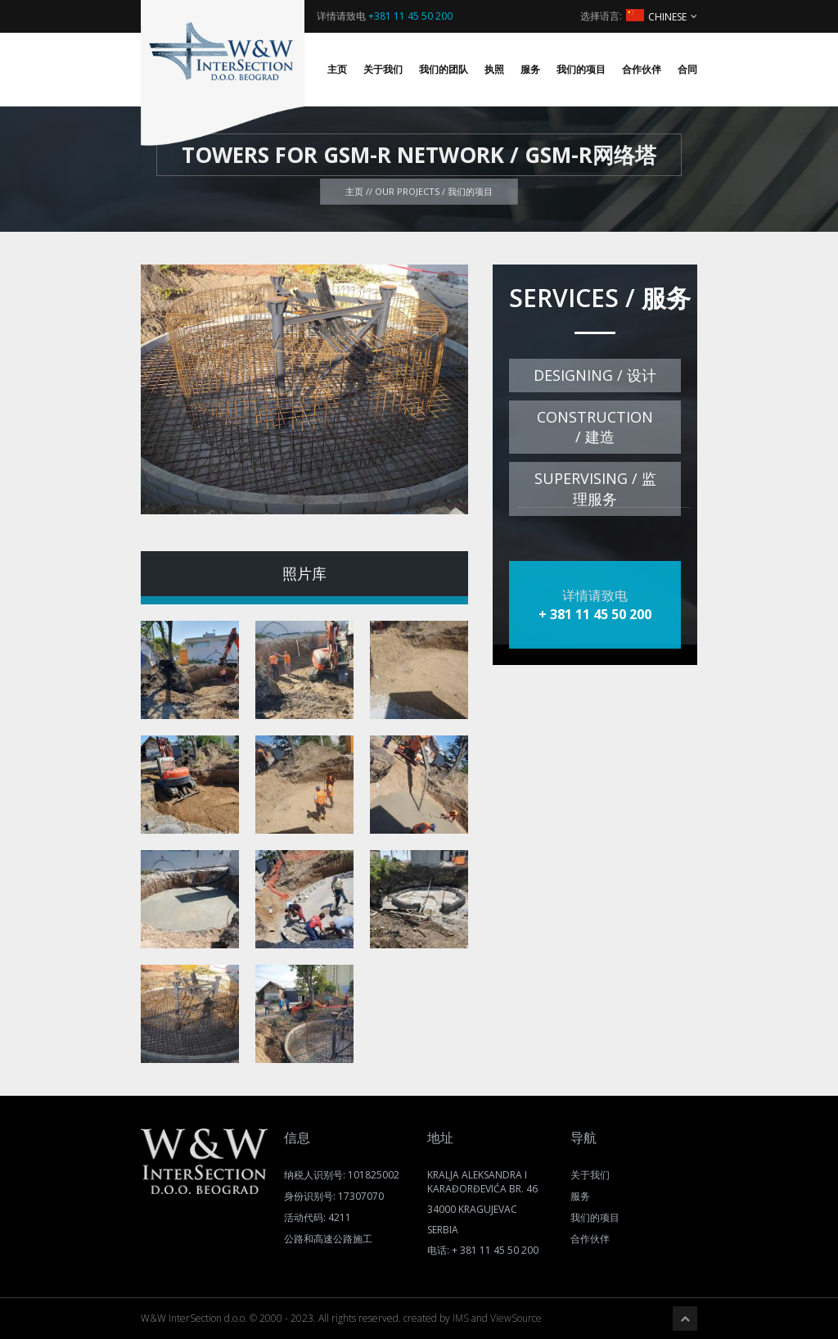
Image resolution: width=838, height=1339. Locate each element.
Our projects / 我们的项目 (434, 191)
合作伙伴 (641, 69)
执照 (494, 69)
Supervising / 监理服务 (595, 488)
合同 (687, 69)
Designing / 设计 (595, 375)
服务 (530, 69)
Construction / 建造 (595, 426)
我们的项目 (581, 69)
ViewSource (516, 1318)
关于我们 (383, 69)
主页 (337, 69)
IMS (461, 1318)
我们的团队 (443, 69)
